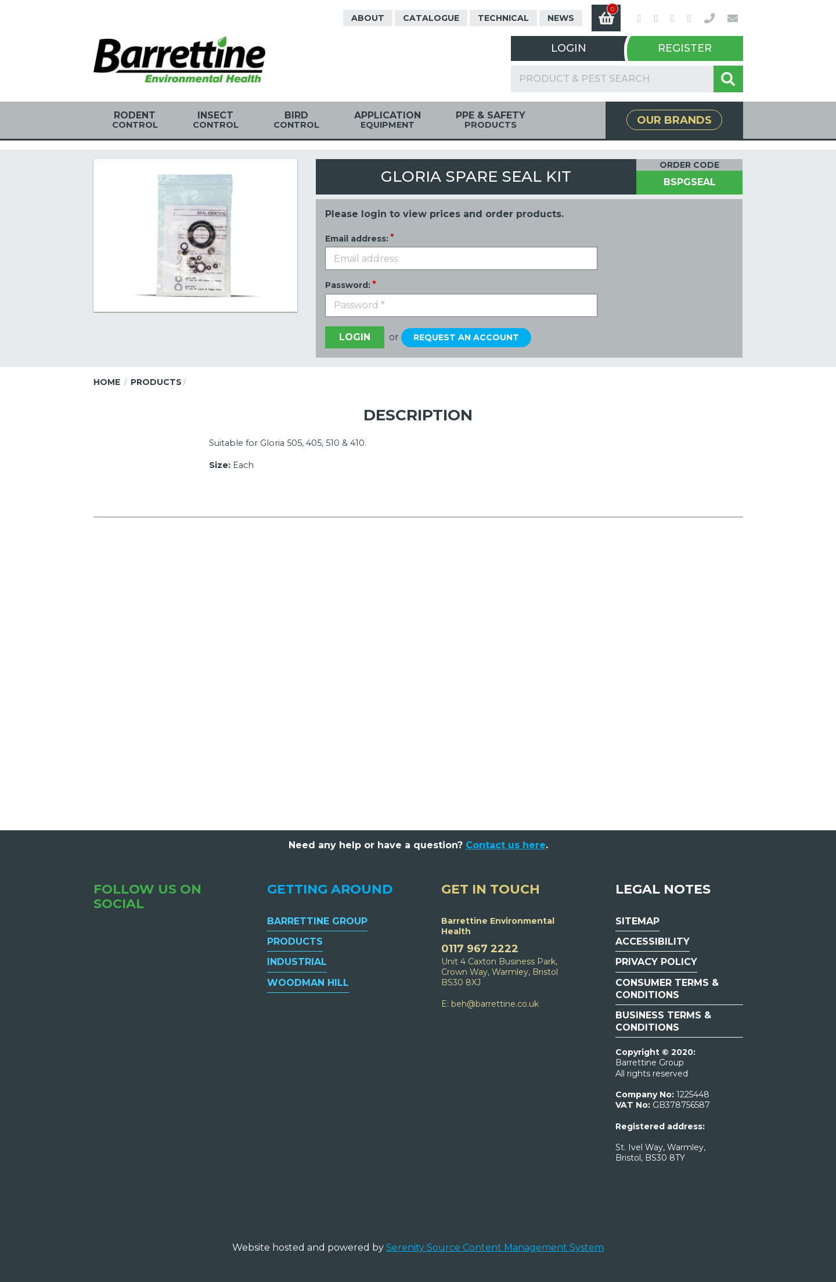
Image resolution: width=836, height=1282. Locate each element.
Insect (216, 120)
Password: (347, 285)
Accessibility (652, 941)
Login (568, 48)
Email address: (356, 238)
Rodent (135, 120)
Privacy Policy (656, 961)
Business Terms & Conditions (663, 1021)
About (367, 18)
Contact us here (506, 845)
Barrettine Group (317, 921)
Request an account (466, 337)
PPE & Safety (490, 120)
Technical (503, 18)
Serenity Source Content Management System (495, 1247)
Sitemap (637, 921)
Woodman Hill (308, 982)
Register (685, 48)
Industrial (297, 961)
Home (106, 382)
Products (156, 382)
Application (387, 120)
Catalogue (431, 18)
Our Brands (674, 120)
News (560, 18)
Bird (296, 120)
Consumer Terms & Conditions (667, 988)
